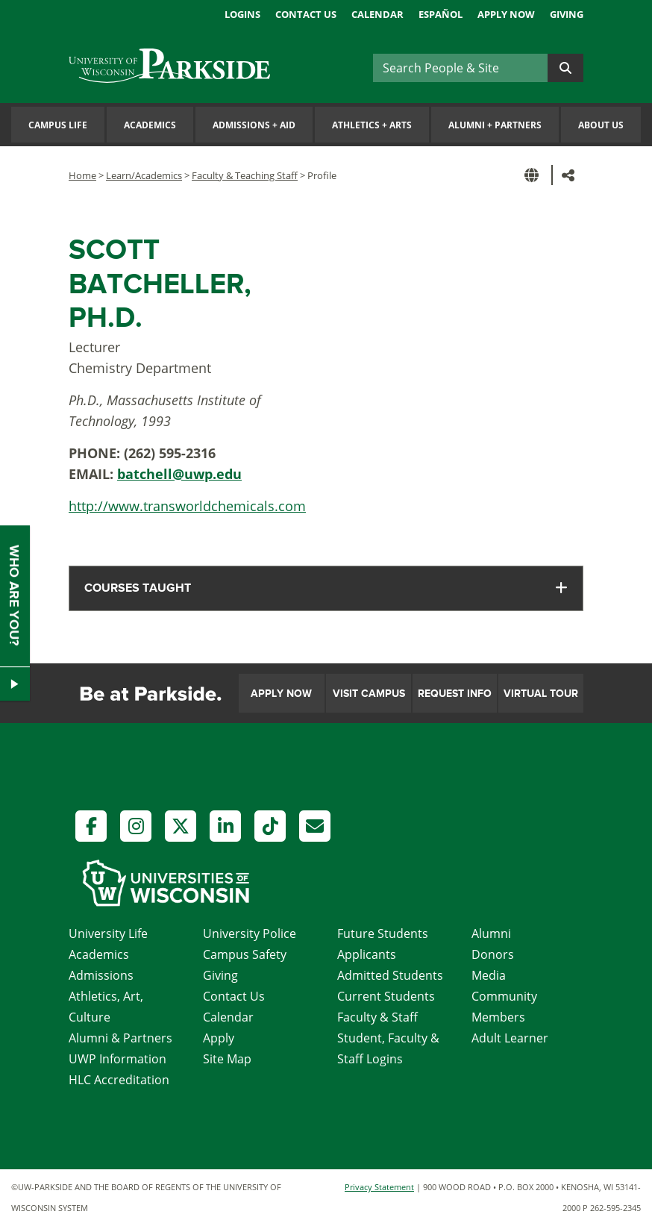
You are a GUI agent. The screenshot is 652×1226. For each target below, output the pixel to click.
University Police (249, 933)
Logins (242, 14)
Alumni (491, 933)
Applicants (366, 954)
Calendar (377, 14)
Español (441, 14)
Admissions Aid (254, 125)
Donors (492, 954)
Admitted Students (390, 975)
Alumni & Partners (120, 1038)
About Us (601, 125)
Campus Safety (244, 954)
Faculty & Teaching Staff (245, 175)
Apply (218, 1038)
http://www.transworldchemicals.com (187, 506)
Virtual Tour (541, 693)
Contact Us (305, 14)
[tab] (326, 588)
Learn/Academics (144, 175)
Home (82, 175)
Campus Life (57, 125)
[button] (534, 175)
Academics (150, 125)
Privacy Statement (379, 1186)
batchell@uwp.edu (179, 474)
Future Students (382, 933)
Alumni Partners (495, 125)
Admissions (101, 975)
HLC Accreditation (119, 1080)
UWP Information (117, 1059)
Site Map (227, 1059)
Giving (566, 14)
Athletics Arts (372, 125)
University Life (108, 933)
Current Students (386, 996)
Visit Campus (369, 693)
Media (488, 975)
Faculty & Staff (377, 1017)
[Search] (460, 68)
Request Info (455, 693)
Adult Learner (509, 1038)
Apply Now (506, 14)
